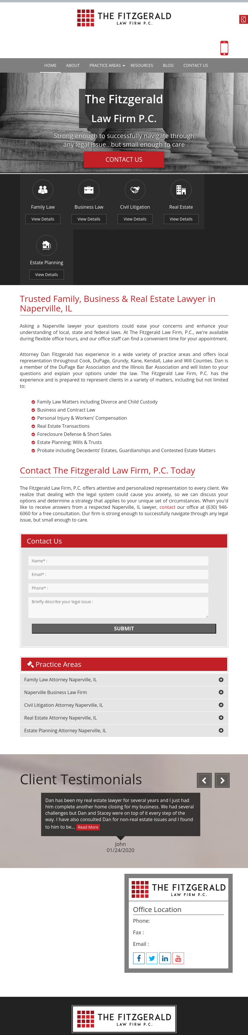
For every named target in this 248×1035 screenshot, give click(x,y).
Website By (110, 1019)
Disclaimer (101, 1011)
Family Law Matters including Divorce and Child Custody (97, 347)
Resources (142, 65)
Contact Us (244, 19)
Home (50, 65)
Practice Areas (105, 65)
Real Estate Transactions (63, 371)
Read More (88, 772)
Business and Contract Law (66, 355)
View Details (40, 220)
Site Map (121, 1011)
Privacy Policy (144, 1011)
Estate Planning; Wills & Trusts (69, 388)
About (73, 65)
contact (167, 452)
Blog (168, 65)
